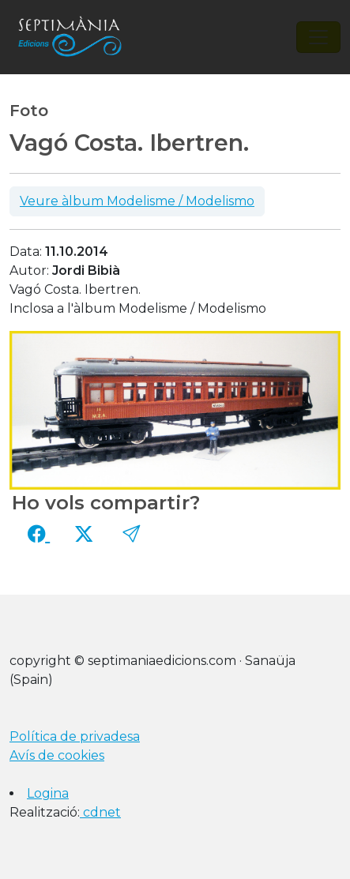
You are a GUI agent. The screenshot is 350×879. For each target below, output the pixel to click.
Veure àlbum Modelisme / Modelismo (137, 200)
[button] (131, 534)
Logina (48, 793)
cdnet (100, 812)
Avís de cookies (56, 755)
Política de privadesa (74, 736)
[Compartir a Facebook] (39, 534)
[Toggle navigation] (318, 37)
